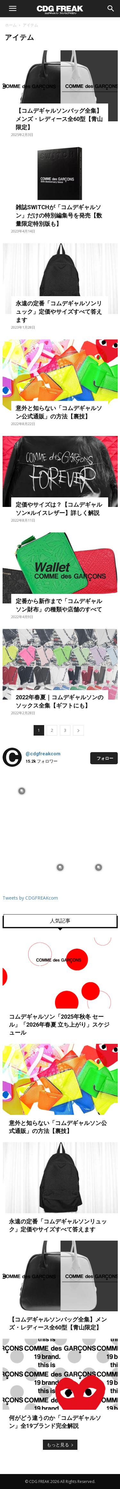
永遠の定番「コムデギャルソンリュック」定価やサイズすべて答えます (59, 311)
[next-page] (78, 730)
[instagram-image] (22, 791)
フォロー (105, 758)
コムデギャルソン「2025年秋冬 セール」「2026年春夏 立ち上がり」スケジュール (59, 1024)
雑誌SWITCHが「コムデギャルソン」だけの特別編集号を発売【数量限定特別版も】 (59, 215)
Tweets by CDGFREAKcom (30, 898)
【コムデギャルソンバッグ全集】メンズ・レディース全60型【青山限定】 (59, 119)
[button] (13, 8)
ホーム (11, 25)
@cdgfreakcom (43, 754)
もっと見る (60, 1445)
